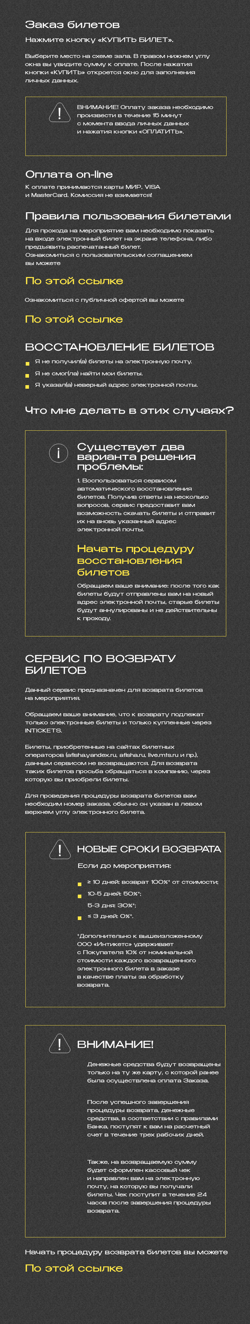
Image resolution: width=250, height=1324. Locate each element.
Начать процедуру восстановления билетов (135, 561)
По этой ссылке (74, 1269)
